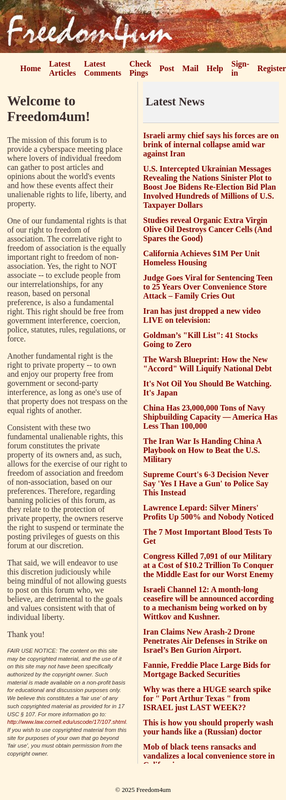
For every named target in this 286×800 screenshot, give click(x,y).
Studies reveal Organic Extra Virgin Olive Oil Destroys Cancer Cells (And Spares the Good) (207, 229)
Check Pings (140, 68)
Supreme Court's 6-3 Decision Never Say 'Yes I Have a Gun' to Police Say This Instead (205, 483)
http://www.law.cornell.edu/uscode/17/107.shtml (66, 722)
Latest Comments (102, 68)
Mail (190, 68)
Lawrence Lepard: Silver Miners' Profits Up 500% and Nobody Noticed (208, 512)
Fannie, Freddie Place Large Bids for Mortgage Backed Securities (206, 669)
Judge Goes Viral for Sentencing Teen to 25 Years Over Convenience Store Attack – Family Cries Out (207, 286)
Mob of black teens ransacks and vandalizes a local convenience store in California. (209, 755)
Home (30, 68)
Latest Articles (62, 68)
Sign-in (240, 68)
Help (215, 68)
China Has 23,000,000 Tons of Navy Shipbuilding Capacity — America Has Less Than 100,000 (210, 417)
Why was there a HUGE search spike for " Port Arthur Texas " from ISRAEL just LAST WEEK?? (207, 698)
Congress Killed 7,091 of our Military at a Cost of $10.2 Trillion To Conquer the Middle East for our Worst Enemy (208, 565)
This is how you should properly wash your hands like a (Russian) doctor (208, 727)
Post (167, 68)
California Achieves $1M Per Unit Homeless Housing (201, 258)
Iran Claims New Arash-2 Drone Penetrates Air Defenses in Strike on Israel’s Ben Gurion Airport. (205, 640)
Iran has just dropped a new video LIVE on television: (202, 315)
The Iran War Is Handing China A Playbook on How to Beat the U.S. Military (202, 450)
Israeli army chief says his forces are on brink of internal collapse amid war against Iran (210, 144)
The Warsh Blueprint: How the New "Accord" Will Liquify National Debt (207, 364)
